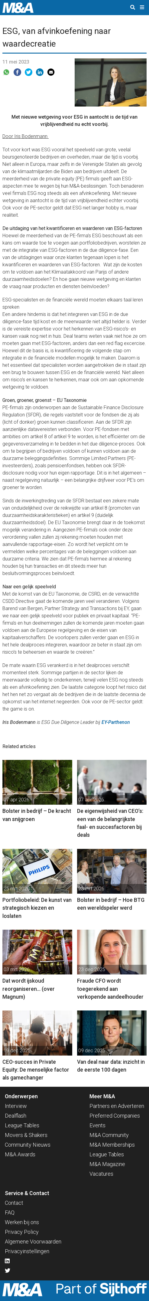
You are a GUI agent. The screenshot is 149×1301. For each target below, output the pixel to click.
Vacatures (101, 1174)
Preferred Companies (114, 1115)
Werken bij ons (22, 1222)
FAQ (10, 1212)
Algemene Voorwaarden (33, 1241)
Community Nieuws (27, 1145)
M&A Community (109, 1135)
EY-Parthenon (116, 722)
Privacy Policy (22, 1232)
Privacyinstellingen (27, 1251)
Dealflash (15, 1115)
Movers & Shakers (26, 1135)
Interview (16, 1106)
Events (97, 1125)
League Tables (22, 1125)
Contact (14, 1203)
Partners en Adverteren (116, 1106)
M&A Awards (20, 1154)
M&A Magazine (107, 1164)
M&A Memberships (112, 1145)
